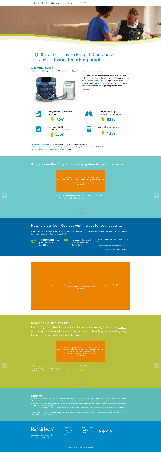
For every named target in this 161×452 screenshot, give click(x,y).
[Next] (156, 195)
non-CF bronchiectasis (98, 80)
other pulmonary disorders (85, 147)
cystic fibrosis (65, 147)
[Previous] (4, 195)
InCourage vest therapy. (66, 335)
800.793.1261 (48, 239)
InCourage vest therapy (40, 144)
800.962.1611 (44, 245)
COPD (57, 147)
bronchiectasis (48, 147)
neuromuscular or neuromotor (51, 149)
